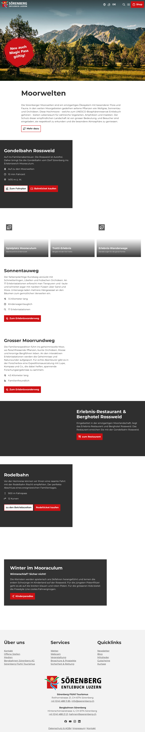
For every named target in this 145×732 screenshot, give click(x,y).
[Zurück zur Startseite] (14, 4)
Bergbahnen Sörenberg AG (19, 660)
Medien (8, 657)
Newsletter (103, 650)
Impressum (79, 728)
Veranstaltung (58, 657)
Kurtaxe (101, 664)
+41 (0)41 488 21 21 (58, 714)
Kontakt (8, 650)
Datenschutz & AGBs (59, 728)
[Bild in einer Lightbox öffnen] (72, 683)
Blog (100, 654)
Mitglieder (103, 657)
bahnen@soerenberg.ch (82, 714)
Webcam (56, 654)
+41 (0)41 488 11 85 (60, 701)
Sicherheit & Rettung (62, 664)
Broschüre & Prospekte (63, 660)
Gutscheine (103, 660)
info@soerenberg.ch (82, 701)
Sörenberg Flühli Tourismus (19, 664)
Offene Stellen (12, 654)
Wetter (54, 650)
